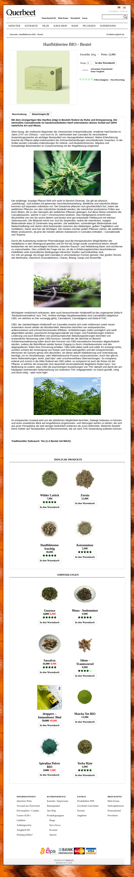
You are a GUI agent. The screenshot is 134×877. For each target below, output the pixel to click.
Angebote (82, 815)
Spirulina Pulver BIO (49, 764)
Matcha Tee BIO (84, 713)
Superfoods (108, 25)
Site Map (51, 810)
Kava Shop (60, 25)
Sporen (53, 834)
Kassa (84, 18)
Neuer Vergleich (97, 71)
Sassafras (50, 660)
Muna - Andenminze (85, 610)
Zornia (84, 494)
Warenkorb (75, 18)
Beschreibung (19, 113)
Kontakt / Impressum (57, 800)
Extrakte (31, 25)
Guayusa (49, 610)
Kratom (53, 829)
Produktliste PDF (85, 800)
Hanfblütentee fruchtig (49, 546)
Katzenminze (85, 544)
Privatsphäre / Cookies (28, 810)
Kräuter (14, 25)
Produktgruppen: (55, 815)
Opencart (70, 860)
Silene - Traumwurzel (85, 661)
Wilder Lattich (49, 494)
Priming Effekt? (25, 834)
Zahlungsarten (24, 824)
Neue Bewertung (117, 80)
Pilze (45, 25)
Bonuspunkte (53, 805)
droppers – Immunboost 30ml (49, 715)
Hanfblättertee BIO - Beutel (31, 34)
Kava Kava (55, 824)
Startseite (14, 34)
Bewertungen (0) (40, 113)
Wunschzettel (114, 810)
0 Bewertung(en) (100, 80)
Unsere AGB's (24, 815)
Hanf (74, 25)
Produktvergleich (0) (115, 34)
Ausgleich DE (23, 829)
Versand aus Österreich (28, 805)
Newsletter (112, 815)
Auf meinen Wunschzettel (101, 69)
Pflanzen (89, 25)
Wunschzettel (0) (48, 18)
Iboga (52, 820)
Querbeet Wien (24, 800)
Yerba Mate (84, 763)
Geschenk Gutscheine (88, 805)
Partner (81, 810)
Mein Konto (63, 18)
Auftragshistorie (115, 805)
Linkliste (21, 820)
